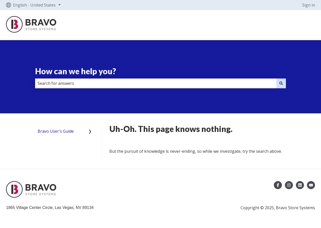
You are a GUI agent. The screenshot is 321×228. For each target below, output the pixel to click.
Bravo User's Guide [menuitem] (56, 131)
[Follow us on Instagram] (289, 185)
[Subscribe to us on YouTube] (311, 185)
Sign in (308, 5)
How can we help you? (75, 71)
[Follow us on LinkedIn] (300, 185)
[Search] (281, 83)
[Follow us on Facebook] (278, 185)
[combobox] (155, 83)
